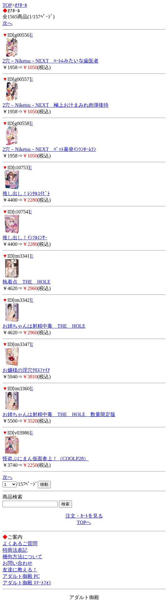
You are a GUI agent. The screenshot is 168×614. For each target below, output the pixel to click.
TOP (7, 5)
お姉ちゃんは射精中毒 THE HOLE (43, 326)
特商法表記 (14, 550)
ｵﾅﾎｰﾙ (21, 5)
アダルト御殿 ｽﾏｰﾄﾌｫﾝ (26, 582)
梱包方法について (22, 556)
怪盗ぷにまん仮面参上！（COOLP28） (45, 458)
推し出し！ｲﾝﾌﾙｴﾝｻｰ (24, 237)
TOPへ (84, 522)
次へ (7, 23)
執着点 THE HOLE (26, 281)
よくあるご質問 (19, 543)
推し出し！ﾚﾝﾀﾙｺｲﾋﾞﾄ (26, 193)
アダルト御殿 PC (21, 576)
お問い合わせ (17, 563)
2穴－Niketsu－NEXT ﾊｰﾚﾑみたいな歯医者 (50, 60)
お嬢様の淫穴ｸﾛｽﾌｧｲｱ (26, 370)
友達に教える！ (19, 569)
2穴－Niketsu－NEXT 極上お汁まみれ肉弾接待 (55, 105)
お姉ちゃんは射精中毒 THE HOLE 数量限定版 (58, 414)
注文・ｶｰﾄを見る (84, 515)
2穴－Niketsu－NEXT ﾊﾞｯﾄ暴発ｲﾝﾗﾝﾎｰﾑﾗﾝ (49, 149)
